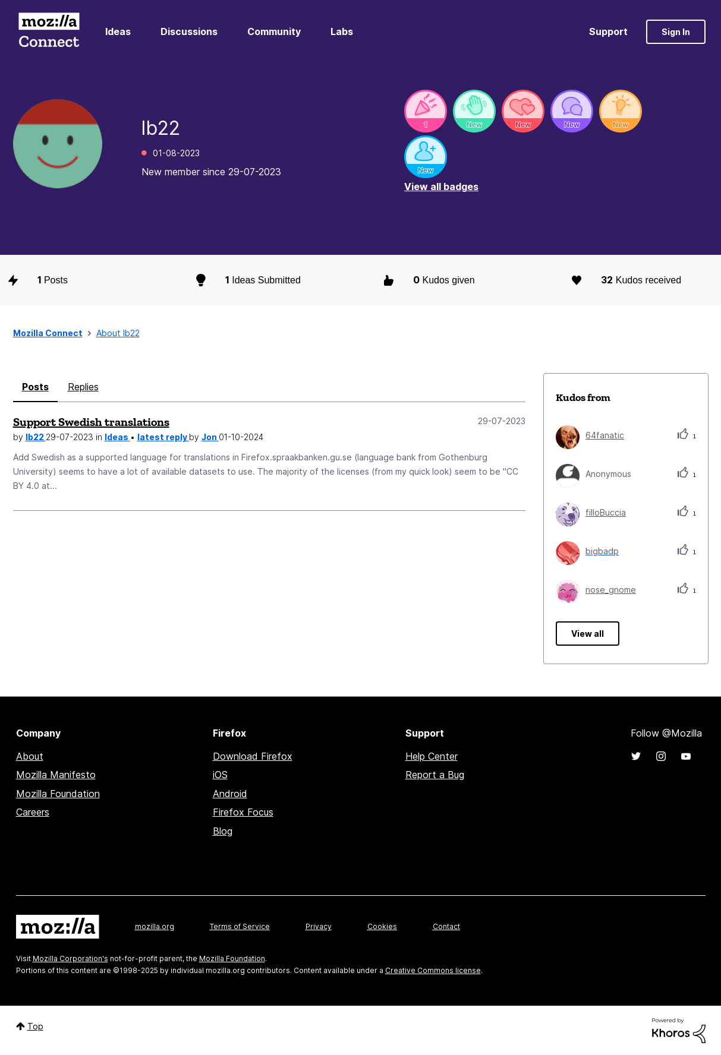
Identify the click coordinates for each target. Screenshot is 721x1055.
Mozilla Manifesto (56, 775)
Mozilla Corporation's (70, 958)
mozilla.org (154, 926)
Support (608, 31)
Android (230, 794)
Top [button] (35, 1026)
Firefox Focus (243, 812)
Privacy (319, 926)
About (29, 756)
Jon (210, 437)
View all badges (441, 186)
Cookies (382, 926)
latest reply (163, 437)
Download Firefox (252, 756)
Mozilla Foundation (58, 794)
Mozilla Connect (49, 31)
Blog (222, 831)
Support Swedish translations (91, 422)
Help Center (431, 756)
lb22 (36, 437)
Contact (446, 926)
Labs (341, 31)
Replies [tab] (83, 387)
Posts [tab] (35, 387)
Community (274, 31)
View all (587, 633)
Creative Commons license (433, 970)
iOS (220, 775)
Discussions (189, 31)
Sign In (676, 32)
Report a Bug (434, 775)
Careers (32, 812)
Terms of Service (240, 926)
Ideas (118, 31)
